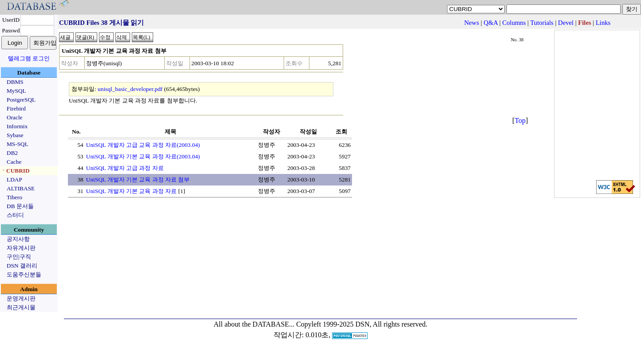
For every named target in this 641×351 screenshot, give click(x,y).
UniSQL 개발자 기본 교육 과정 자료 (131, 191)
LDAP (14, 179)
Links (603, 22)
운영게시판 (21, 298)
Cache (14, 161)
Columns (514, 22)
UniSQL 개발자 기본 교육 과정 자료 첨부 (138, 179)
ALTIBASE (21, 188)
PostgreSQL (21, 99)
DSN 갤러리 (22, 265)
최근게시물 (21, 307)
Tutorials (541, 22)
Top (520, 120)
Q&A (490, 22)
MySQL (16, 90)
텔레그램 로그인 (29, 58)
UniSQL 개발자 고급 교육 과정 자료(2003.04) (143, 145)
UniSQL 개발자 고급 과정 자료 (125, 168)
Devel (566, 22)
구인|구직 (19, 256)
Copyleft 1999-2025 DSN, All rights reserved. (361, 324)
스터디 (15, 215)
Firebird (16, 108)
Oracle (15, 117)
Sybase (15, 135)
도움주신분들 (24, 274)
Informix (17, 126)
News (471, 22)
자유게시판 (21, 248)
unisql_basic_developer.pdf (130, 89)
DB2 (12, 153)
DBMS (15, 82)
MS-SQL (17, 144)
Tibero (14, 197)
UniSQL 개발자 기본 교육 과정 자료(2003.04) (143, 156)
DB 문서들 (20, 206)
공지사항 (18, 239)
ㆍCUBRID (15, 170)
